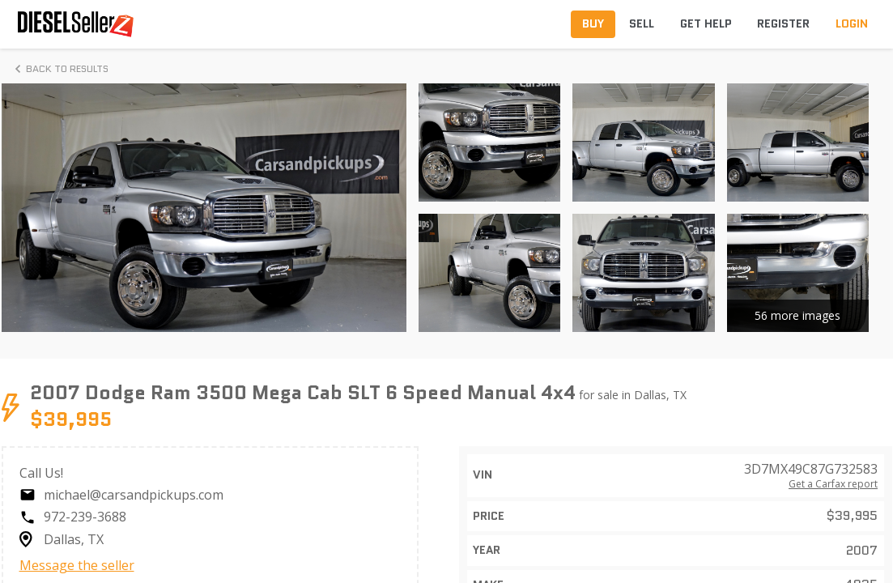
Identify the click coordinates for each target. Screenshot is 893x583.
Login (852, 23)
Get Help (706, 23)
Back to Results (59, 69)
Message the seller (76, 565)
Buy (593, 23)
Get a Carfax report (833, 484)
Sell (641, 23)
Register (783, 23)
